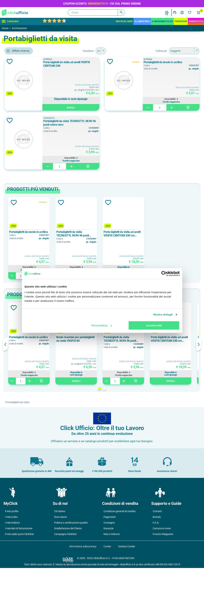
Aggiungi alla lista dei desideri (61, 61)
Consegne (109, 555)
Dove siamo (60, 550)
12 (16, 421)
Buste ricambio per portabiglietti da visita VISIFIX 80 (127, 338)
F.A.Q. (156, 555)
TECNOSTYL (22, 185)
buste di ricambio (25, 147)
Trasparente (22, 262)
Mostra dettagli (163, 314)
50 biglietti (21, 215)
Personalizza (101, 325)
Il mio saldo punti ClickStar (19, 567)
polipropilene (23, 361)
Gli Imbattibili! (142, 21)
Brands (157, 550)
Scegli (104, 107)
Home (5, 28)
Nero (18, 254)
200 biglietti (22, 207)
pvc (17, 369)
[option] (80, 238)
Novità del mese (124, 21)
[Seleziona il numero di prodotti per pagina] (126, 50)
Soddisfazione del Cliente (68, 561)
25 (16, 429)
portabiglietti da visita (28, 155)
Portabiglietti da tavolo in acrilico (178, 62)
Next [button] (198, 344)
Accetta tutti (154, 325)
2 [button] (130, 388)
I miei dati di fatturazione (18, 561)
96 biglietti (21, 231)
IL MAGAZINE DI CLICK (162, 21)
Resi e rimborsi (112, 567)
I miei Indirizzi (12, 555)
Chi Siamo (59, 544)
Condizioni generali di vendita (120, 544)
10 (16, 413)
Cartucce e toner (162, 561)
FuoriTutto (196, 21)
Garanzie (108, 561)
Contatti (157, 544)
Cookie (107, 579)
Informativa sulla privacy (82, 579)
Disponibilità (178, 98)
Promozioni (181, 21)
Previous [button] (57, 344)
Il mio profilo (12, 544)
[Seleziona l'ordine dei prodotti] (184, 50)
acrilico (19, 353)
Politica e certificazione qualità (71, 555)
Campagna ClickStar (65, 567)
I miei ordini (11, 550)
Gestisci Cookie (126, 579)
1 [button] (125, 388)
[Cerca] (96, 12)
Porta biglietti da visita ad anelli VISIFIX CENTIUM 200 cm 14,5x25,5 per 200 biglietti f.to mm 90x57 (173, 233)
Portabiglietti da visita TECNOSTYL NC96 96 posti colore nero (101, 123)
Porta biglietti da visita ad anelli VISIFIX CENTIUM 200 (103, 63)
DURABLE (21, 177)
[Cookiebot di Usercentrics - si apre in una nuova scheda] (164, 273)
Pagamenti (110, 550)
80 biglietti (21, 223)
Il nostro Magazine (163, 567)
